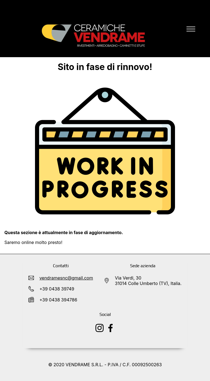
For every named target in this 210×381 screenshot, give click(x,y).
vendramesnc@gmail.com (66, 278)
